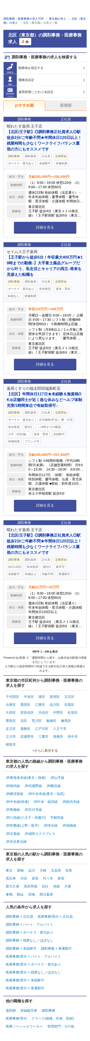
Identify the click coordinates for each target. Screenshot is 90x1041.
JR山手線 (57, 778)
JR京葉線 (13, 834)
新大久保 (12, 886)
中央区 (29, 697)
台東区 (11, 704)
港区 (41, 697)
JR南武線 (13, 786)
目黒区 (69, 704)
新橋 (20, 870)
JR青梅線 (13, 810)
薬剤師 (11, 1010)
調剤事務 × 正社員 (19, 916)
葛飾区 (25, 729)
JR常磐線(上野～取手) (22, 825)
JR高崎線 (69, 825)
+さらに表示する (45, 750)
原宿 (35, 878)
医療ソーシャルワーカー (24, 1026)
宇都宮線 (57, 817)
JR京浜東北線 (16, 841)
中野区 (58, 712)
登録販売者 (28, 1010)
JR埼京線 (50, 825)
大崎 (43, 870)
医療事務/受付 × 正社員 (55, 916)
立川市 (11, 736)
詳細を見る (45, 227)
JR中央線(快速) (17, 802)
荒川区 (37, 721)
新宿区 (55, 697)
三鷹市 (43, 736)
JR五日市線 (33, 810)
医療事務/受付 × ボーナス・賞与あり (33, 964)
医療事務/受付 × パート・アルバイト (33, 956)
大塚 (67, 886)
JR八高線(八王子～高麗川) (26, 817)
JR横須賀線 (14, 794)
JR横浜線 (54, 786)
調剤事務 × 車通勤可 (56, 948)
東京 (9, 870)
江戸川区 (41, 729)
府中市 (73, 736)
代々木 (48, 878)
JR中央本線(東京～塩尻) (46, 794)
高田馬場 (30, 886)
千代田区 (12, 697)
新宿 (61, 878)
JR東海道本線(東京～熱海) (26, 778)
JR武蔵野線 (33, 786)
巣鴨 (9, 894)
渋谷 (23, 878)
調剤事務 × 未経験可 (21, 948)
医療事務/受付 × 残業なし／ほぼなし (33, 972)
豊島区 (11, 721)
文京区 (69, 697)
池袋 (56, 886)
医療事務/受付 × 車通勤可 (25, 988)
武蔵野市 (27, 736)
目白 (45, 886)
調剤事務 (48, 1010)
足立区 (11, 729)
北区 (23, 721)
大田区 (11, 712)
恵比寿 (11, 878)
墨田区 (25, 704)
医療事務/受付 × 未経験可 (25, 980)
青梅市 (58, 736)
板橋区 (51, 721)
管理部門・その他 (60, 1026)
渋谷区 (43, 712)
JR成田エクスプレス (39, 834)
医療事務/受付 (16, 1018)
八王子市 (59, 729)
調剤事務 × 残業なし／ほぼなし (29, 940)
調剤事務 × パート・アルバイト (29, 924)
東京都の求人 (57, 18)
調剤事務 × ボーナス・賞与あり (29, 932)
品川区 (55, 704)
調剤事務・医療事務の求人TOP (23, 18)
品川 (31, 870)
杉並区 (73, 712)
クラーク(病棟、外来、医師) (52, 1018)
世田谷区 (27, 712)
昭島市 (11, 744)
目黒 (68, 870)
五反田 (56, 870)
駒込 (20, 894)
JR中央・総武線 (45, 802)
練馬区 (66, 721)
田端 (31, 894)
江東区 (40, 704)
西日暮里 (46, 894)
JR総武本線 (71, 802)
